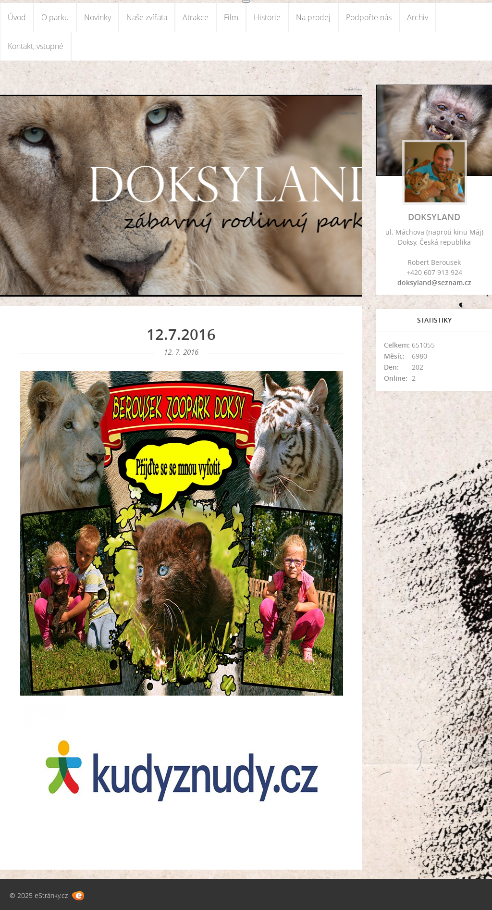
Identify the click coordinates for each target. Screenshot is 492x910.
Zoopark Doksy (353, 89)
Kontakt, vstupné (35, 46)
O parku (55, 17)
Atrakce (196, 17)
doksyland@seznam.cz (434, 282)
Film (231, 17)
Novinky (97, 17)
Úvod (17, 17)
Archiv (417, 17)
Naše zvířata (146, 17)
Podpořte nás (369, 17)
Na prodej (313, 17)
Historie (267, 17)
